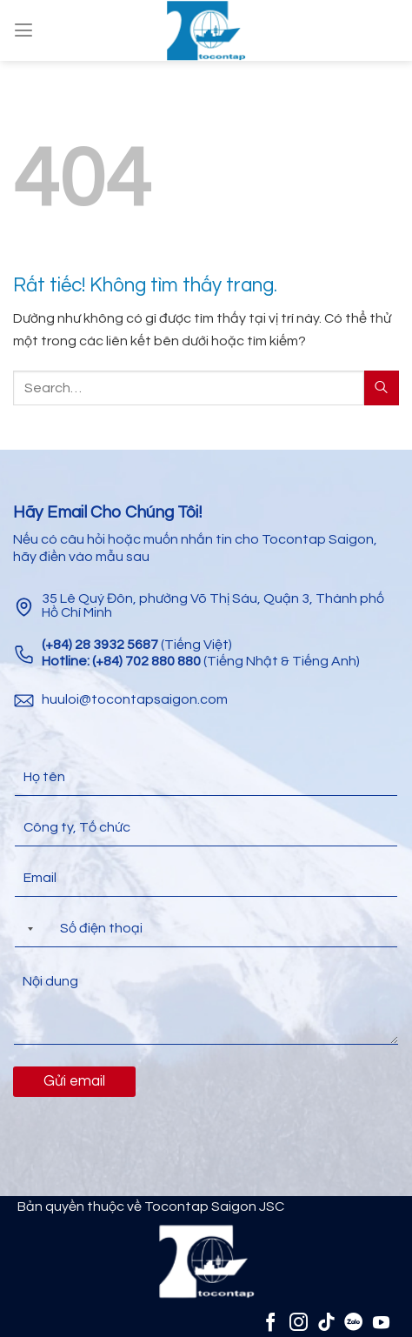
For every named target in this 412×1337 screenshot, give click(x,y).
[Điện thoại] (206, 928)
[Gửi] (381, 387)
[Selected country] (27, 928)
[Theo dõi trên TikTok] (326, 1322)
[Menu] (23, 30)
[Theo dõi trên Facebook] (271, 1322)
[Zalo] (353, 1322)
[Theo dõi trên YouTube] (381, 1322)
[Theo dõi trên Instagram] (298, 1322)
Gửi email (74, 1081)
